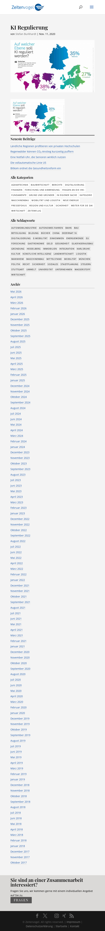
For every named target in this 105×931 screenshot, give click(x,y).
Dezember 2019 (19, 718)
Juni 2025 (16, 352)
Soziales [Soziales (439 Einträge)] (53, 264)
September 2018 (20, 801)
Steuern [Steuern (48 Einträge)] (86, 264)
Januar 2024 (17, 447)
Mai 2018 (15, 824)
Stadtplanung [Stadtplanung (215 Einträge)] (69, 264)
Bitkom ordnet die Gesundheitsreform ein (35, 168)
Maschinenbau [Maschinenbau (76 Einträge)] (20, 200)
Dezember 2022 (19, 519)
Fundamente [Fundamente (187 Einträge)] (19, 195)
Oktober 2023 (18, 463)
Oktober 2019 (18, 729)
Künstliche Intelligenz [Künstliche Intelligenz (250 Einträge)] (37, 253)
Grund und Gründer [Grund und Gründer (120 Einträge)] (41, 195)
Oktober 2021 (18, 596)
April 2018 (16, 829)
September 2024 (20, 402)
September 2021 (20, 602)
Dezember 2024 (19, 386)
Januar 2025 (17, 380)
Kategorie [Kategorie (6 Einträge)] (86, 195)
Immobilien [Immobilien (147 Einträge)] (50, 248)
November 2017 (20, 857)
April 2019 (16, 762)
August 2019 (17, 740)
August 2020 (17, 674)
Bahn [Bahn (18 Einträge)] (68, 227)
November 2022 (20, 524)
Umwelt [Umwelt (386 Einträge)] (31, 269)
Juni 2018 (16, 818)
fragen (21, 900)
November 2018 (20, 790)
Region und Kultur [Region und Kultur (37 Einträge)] (41, 205)
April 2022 (16, 563)
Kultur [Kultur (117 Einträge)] (15, 253)
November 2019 (20, 724)
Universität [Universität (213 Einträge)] (46, 269)
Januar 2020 (17, 713)
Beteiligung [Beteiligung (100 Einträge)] (18, 233)
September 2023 (20, 469)
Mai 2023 (15, 491)
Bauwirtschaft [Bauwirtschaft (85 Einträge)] (40, 184)
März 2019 (16, 768)
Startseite (61, 926)
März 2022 (16, 568)
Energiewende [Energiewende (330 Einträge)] (75, 238)
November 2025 (20, 325)
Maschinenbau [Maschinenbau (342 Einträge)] (35, 259)
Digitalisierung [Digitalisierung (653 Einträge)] (21, 238)
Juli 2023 (15, 480)
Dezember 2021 (19, 585)
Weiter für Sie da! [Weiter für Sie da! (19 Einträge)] (82, 205)
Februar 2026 (18, 308)
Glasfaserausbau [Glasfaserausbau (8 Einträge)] (82, 243)
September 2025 (20, 336)
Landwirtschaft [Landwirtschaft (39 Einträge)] (64, 253)
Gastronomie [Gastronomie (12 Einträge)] (36, 243)
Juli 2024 (15, 413)
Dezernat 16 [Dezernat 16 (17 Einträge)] (69, 233)
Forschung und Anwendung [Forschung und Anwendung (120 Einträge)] (42, 189)
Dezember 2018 (19, 785)
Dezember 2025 (19, 319)
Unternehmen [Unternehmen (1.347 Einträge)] (63, 269)
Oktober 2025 (18, 330)
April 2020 (16, 696)
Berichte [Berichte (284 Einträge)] (57, 184)
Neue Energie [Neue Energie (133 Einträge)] (71, 200)
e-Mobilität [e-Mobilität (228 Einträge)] (40, 238)
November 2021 (20, 591)
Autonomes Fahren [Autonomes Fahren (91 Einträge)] (51, 227)
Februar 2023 (18, 507)
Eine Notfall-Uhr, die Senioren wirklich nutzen (38, 157)
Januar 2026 (17, 314)
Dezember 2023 (19, 452)
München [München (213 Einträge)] (84, 259)
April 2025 (16, 363)
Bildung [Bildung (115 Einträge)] (34, 233)
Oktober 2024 (18, 397)
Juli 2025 (15, 347)
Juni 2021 (16, 618)
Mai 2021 (15, 624)
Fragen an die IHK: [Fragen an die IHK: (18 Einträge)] (73, 189)
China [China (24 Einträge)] (56, 233)
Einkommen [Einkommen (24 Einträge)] (57, 238)
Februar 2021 (18, 641)
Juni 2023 (16, 485)
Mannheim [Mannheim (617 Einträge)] (17, 259)
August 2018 (17, 807)
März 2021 (16, 635)
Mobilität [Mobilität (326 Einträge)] (70, 259)
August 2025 (17, 341)
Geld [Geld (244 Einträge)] (49, 243)
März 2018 (16, 834)
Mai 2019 (15, 757)
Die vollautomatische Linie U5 (28, 162)
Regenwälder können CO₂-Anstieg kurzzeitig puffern (42, 151)
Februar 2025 (18, 374)
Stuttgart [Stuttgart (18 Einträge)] (17, 269)
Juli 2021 (15, 613)
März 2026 (16, 302)
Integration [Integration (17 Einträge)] (66, 248)
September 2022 (20, 535)
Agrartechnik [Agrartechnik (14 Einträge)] (19, 184)
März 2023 (16, 502)
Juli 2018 (15, 812)
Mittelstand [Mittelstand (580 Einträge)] (54, 259)
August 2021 (17, 607)
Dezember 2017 (19, 851)
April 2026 (16, 297)
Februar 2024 (18, 441)
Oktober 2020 (18, 663)
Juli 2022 (15, 546)
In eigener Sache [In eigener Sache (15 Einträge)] (67, 195)
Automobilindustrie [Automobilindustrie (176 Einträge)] (24, 227)
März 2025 (16, 369)
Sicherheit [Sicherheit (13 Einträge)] (38, 264)
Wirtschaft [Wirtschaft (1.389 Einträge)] (18, 274)
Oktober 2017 (18, 862)
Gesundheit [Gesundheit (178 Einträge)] (62, 243)
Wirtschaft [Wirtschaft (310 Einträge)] (18, 210)
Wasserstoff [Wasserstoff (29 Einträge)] (82, 269)
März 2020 (16, 701)
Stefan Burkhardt (26, 34)
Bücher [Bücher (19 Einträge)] (45, 233)
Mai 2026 (15, 291)
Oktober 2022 (18, 530)
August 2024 (17, 408)
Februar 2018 (18, 840)
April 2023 (16, 496)
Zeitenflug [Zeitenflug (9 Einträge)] (34, 210)
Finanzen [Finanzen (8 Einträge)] (16, 189)
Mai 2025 (15, 358)
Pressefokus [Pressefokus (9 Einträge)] (19, 205)
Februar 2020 (18, 707)
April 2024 (16, 430)
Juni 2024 (16, 419)
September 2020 (20, 668)
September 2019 (20, 735)
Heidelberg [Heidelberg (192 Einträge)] (34, 248)
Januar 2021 (17, 646)
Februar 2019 (18, 774)
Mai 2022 (15, 557)
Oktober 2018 (18, 796)
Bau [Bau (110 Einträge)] (76, 227)
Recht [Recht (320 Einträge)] (26, 264)
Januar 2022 (17, 580)
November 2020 (20, 657)
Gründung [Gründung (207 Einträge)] (17, 248)
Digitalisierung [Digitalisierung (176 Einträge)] (74, 184)
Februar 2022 (18, 574)
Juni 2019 (16, 751)
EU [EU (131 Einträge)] (87, 238)
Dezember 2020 (19, 652)
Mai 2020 (15, 690)
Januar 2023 (17, 513)
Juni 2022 (16, 552)
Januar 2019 (17, 779)
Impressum (73, 922)
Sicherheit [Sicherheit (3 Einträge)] (62, 205)
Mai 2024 (15, 424)
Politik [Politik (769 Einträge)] (15, 264)
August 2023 (17, 474)
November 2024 (20, 391)
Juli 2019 (15, 746)
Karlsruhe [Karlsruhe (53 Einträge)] (83, 248)
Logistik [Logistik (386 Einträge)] (81, 253)
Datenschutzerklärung (39, 926)
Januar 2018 (17, 846)
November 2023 (20, 458)
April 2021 (16, 629)
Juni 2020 (16, 685)
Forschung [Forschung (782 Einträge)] (18, 243)
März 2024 (16, 435)
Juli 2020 (15, 679)
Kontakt (74, 926)
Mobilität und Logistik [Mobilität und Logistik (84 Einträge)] (46, 200)
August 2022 (17, 541)
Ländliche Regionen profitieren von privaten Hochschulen (45, 146)
